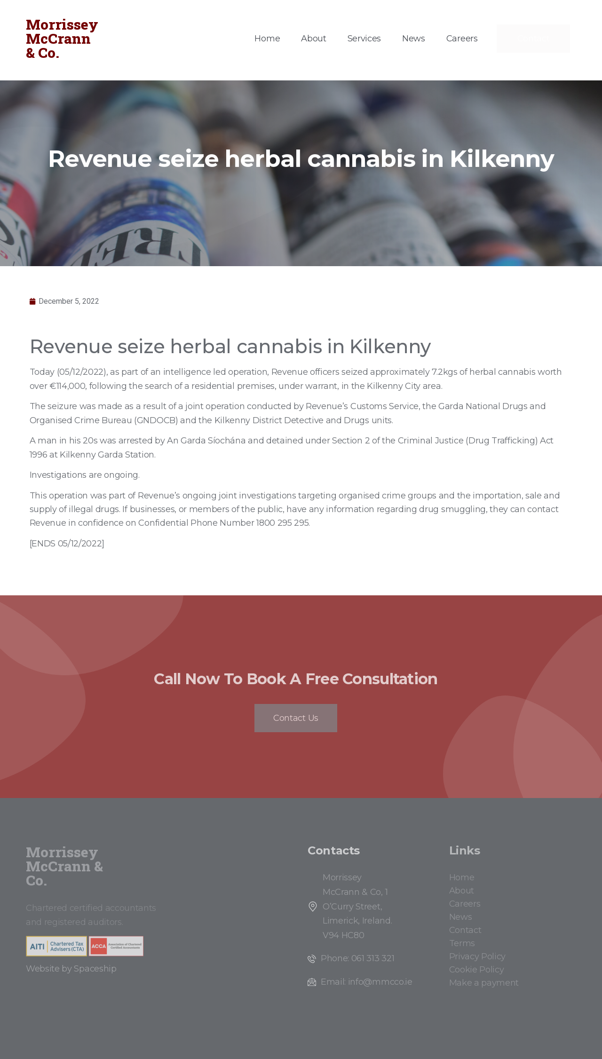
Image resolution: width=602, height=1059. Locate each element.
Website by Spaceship (71, 969)
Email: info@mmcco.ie (366, 982)
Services (364, 38)
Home (267, 38)
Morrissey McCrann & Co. (62, 38)
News (413, 38)
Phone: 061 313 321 (357, 958)
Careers (462, 38)
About (313, 38)
